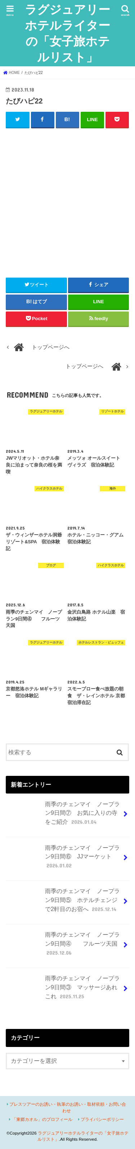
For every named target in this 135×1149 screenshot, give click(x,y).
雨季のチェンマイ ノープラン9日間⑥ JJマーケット (64, 859)
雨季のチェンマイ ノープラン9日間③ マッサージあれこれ (64, 990)
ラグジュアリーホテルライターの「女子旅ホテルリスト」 (67, 33)
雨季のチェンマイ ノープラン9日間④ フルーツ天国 (64, 946)
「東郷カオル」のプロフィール (42, 1119)
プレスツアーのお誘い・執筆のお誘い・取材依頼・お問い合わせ (67, 1107)
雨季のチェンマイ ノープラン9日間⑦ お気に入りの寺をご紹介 (64, 816)
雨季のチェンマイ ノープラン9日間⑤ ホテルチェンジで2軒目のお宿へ (64, 903)
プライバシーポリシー (102, 1119)
